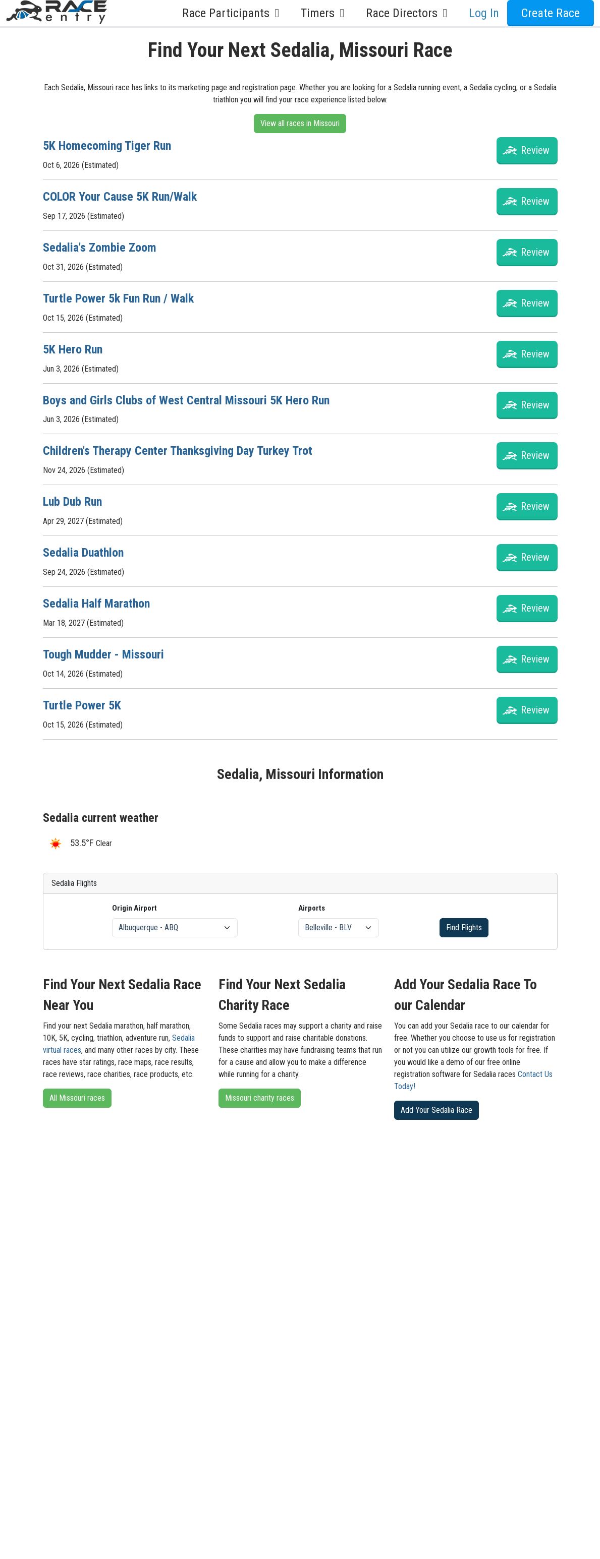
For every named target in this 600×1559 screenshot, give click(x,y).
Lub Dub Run (72, 502)
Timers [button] (325, 13)
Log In (484, 13)
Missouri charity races (259, 1098)
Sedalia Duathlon (83, 553)
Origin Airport (134, 908)
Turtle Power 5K (82, 705)
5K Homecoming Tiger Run (107, 146)
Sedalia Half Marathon (96, 603)
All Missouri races (77, 1098)
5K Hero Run (72, 349)
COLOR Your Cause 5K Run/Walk (120, 197)
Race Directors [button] (409, 13)
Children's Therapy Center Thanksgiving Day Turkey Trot (177, 451)
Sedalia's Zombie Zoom (99, 248)
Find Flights (464, 927)
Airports (311, 908)
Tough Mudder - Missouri (103, 654)
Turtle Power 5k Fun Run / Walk (118, 298)
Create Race (550, 13)
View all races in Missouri (300, 123)
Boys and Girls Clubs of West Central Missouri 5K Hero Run (186, 400)
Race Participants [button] (233, 13)
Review (535, 150)
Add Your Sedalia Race (436, 1110)
